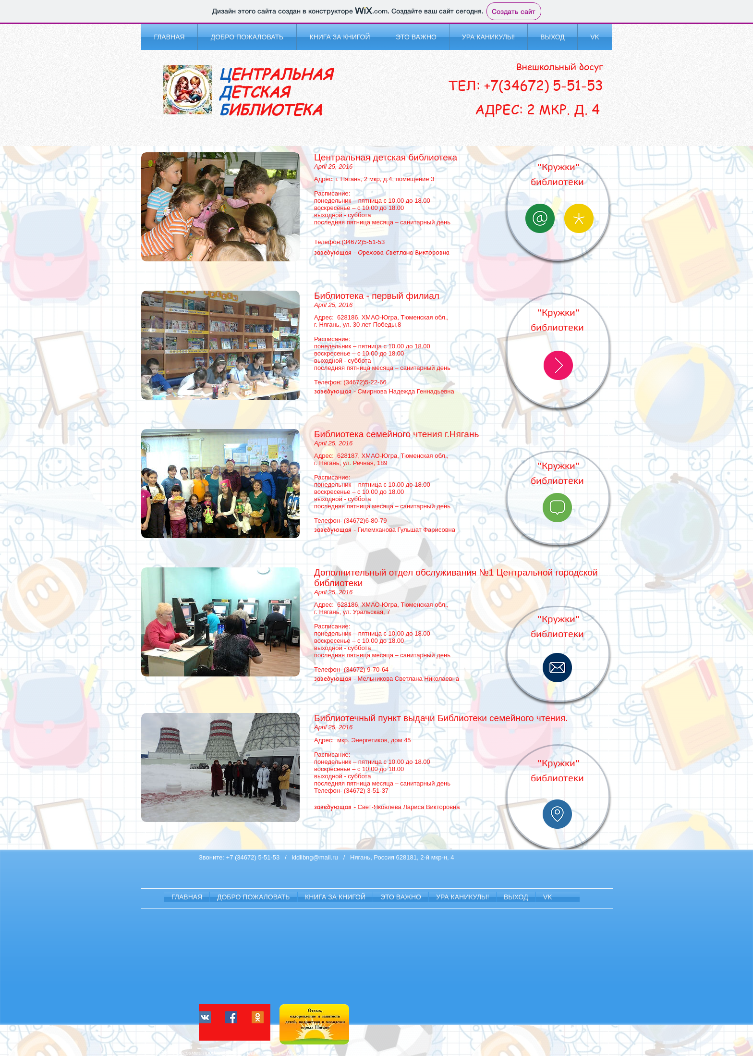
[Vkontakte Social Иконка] (205, 1017)
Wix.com (296, 1053)
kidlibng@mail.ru (315, 857)
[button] (247, 37)
